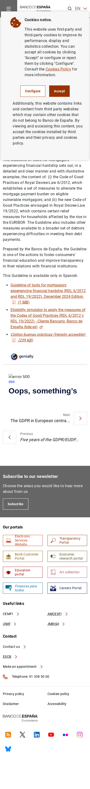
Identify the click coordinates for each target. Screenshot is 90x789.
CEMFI (11, 614)
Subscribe (16, 504)
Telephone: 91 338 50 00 (26, 676)
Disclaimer (11, 704)
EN (81, 8)
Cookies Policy (58, 69)
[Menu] (8, 8)
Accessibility (57, 704)
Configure (33, 91)
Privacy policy (13, 694)
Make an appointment (23, 666)
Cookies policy (58, 694)
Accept (59, 91)
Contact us (14, 647)
